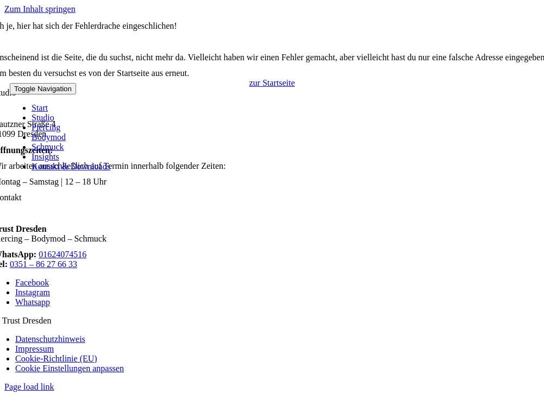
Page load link (29, 386)
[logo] (118, 78)
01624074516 (62, 254)
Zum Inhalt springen (40, 9)
